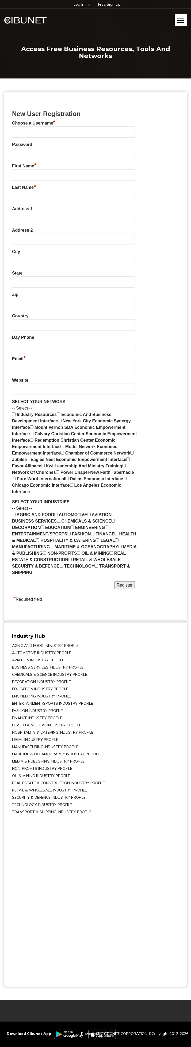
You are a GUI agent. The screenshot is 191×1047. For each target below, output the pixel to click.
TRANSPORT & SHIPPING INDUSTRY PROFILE (51, 811)
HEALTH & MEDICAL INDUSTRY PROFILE (46, 725)
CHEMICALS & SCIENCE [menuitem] (84, 521)
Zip (15, 294)
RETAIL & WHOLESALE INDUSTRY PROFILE (49, 790)
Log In (79, 4)
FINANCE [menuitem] (103, 534)
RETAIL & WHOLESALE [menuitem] (94, 559)
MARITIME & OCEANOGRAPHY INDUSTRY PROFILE (56, 754)
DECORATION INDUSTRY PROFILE (41, 681)
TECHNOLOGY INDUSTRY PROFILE (42, 804)
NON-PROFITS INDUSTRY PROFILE (42, 768)
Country (20, 316)
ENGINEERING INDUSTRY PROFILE (41, 696)
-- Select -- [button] (22, 408)
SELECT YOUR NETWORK (39, 401)
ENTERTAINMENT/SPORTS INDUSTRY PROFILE (52, 703)
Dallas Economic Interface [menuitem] (94, 478)
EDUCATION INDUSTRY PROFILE (40, 688)
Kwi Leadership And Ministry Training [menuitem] (81, 466)
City (16, 251)
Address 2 (22, 230)
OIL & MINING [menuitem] (93, 553)
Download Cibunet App (29, 1033)
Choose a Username (33, 122)
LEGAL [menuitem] (105, 540)
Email (19, 358)
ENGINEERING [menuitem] (87, 527)
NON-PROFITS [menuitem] (60, 553)
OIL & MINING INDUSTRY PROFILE (41, 775)
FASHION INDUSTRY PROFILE (37, 710)
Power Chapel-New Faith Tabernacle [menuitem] (95, 472)
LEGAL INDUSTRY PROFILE (35, 739)
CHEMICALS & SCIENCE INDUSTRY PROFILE (49, 674)
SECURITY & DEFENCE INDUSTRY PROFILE (49, 797)
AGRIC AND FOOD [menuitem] (33, 514)
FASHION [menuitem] (79, 534)
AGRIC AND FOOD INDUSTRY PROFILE (45, 645)
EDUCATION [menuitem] (55, 527)
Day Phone (23, 337)
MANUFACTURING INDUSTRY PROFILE (45, 746)
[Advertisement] (28, 896)
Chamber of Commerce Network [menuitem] (95, 453)
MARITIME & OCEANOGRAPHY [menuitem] (84, 547)
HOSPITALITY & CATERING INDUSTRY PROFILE (52, 732)
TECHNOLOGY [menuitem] (77, 566)
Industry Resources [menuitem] (34, 414)
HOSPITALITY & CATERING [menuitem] (66, 540)
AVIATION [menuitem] (99, 514)
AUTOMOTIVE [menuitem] (70, 514)
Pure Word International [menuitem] (38, 478)
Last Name (24, 187)
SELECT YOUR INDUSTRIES (41, 502)
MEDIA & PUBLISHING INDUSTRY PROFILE (48, 761)
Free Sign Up (109, 4)
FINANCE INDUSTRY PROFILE (37, 717)
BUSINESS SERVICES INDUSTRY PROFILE (47, 667)
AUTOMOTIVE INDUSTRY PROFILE (41, 652)
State (17, 273)
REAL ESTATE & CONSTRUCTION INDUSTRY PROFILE (58, 782)
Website (20, 380)
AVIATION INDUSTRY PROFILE (38, 660)
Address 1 (22, 209)
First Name (24, 165)
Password (22, 144)
